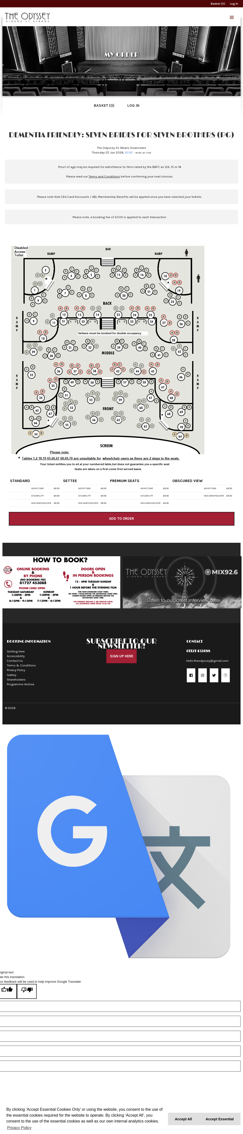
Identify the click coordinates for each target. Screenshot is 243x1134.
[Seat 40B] (139, 341)
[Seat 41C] (162, 348)
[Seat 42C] (185, 348)
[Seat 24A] (131, 308)
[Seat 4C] (71, 269)
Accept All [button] (183, 1119)
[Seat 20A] (117, 295)
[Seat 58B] (151, 381)
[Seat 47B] (167, 381)
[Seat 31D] (75, 348)
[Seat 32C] (92, 341)
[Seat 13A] (76, 308)
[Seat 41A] (152, 354)
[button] (231, 17)
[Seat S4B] (144, 321)
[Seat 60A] (135, 406)
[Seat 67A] (47, 407)
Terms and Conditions (104, 176)
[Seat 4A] (64, 277)
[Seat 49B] (78, 381)
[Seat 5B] (86, 271)
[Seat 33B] (32, 367)
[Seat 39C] (122, 341)
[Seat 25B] (153, 308)
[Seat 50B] (97, 381)
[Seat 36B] (61, 364)
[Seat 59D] (125, 395)
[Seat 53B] (92, 392)
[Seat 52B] (65, 403)
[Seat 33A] (26, 369)
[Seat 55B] (64, 418)
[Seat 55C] (70, 418)
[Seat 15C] (118, 267)
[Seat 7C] (68, 287)
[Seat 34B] (42, 391)
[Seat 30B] (48, 349)
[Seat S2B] (95, 321)
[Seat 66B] (38, 418)
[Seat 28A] (172, 332)
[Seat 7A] (59, 296)
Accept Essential (220, 1119)
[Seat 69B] (189, 407)
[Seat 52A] (64, 408)
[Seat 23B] (122, 308)
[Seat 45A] (151, 364)
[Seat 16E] (148, 275)
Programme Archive (20, 682)
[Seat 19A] (174, 282)
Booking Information (29, 639)
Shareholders (16, 677)
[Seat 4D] (76, 271)
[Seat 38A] (89, 371)
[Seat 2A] (37, 275)
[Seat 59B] (115, 393)
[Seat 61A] (151, 391)
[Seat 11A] (47, 321)
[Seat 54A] (30, 433)
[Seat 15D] (124, 270)
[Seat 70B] (188, 425)
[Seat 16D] (146, 270)
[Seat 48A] (170, 391)
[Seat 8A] (79, 294)
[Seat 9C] (35, 314)
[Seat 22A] (166, 300)
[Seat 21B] (146, 286)
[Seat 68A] (164, 406)
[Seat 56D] (101, 419)
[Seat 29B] (29, 346)
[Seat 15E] (125, 275)
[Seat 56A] (87, 417)
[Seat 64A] (174, 434)
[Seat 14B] (98, 308)
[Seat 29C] (35, 345)
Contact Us (15, 658)
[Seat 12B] (66, 308)
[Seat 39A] (113, 346)
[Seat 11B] (52, 315)
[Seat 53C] (97, 393)
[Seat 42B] (179, 346)
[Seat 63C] (148, 419)
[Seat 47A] (161, 380)
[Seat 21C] (152, 286)
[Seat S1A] (70, 321)
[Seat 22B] (169, 295)
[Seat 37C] (78, 365)
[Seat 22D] (179, 303)
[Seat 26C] (188, 323)
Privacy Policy (16, 668)
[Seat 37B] (71, 365)
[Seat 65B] (31, 407)
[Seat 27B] (169, 322)
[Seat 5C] (91, 267)
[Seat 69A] (184, 407)
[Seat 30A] (45, 356)
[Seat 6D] (45, 300)
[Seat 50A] (85, 381)
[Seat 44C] (141, 365)
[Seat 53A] (87, 395)
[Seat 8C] (89, 289)
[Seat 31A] (64, 347)
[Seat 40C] (144, 343)
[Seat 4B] (65, 271)
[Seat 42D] (185, 354)
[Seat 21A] (142, 291)
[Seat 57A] (118, 381)
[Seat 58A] (139, 381)
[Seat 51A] (60, 395)
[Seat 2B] (42, 275)
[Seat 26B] (185, 316)
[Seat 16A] (135, 275)
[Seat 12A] (60, 308)
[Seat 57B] (131, 381)
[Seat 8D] (91, 295)
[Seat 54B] (41, 433)
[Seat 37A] (69, 371)
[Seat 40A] (134, 343)
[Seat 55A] (60, 423)
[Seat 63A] (139, 425)
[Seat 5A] (85, 276)
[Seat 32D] (96, 346)
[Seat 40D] (145, 348)
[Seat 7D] (71, 292)
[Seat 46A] (183, 369)
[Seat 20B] (121, 288)
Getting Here (16, 649)
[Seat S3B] (124, 321)
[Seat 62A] (113, 418)
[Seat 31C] (73, 342)
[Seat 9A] (26, 320)
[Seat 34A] (36, 392)
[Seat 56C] (97, 413)
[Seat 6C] (43, 294)
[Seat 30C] (54, 349)
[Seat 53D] (97, 398)
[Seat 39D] (125, 346)
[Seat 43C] (119, 364)
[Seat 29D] (40, 348)
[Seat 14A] (92, 308)
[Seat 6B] (31, 298)
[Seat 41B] (156, 348)
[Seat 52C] (70, 401)
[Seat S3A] (119, 321)
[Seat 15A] (112, 275)
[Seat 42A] (173, 348)
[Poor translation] (25, 989)
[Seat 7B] (59, 291)
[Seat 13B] (82, 308)
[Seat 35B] (56, 379)
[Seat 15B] (113, 270)
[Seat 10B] (45, 332)
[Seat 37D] (80, 371)
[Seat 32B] (87, 341)
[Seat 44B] (135, 364)
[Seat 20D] (130, 294)
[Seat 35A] (49, 380)
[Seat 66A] (31, 418)
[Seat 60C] (144, 400)
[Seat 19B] (179, 282)
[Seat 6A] (32, 304)
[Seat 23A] (115, 308)
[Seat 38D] (100, 371)
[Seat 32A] (84, 346)
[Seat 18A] (170, 275)
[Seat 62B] (115, 413)
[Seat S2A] (90, 321)
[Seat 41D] (166, 354)
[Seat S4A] (139, 321)
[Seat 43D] (123, 369)
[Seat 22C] (178, 297)
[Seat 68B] (170, 407)
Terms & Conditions (21, 663)
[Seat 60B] (139, 401)
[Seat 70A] (185, 420)
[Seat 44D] (144, 371)
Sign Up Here (121, 654)
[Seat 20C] (126, 288)
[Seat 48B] (177, 393)
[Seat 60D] (146, 406)
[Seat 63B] (141, 419)
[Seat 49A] (65, 381)
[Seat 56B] (92, 413)
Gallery (11, 672)
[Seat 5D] (96, 270)
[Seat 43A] (112, 369)
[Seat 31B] (67, 342)
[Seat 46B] (188, 374)
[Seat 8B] (82, 288)
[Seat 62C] (121, 413)
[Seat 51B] (64, 389)
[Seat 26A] (179, 316)
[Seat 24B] (137, 308)
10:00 (129, 152)
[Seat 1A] (35, 283)
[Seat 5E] (97, 276)
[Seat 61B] (156, 400)
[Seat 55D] (74, 423)
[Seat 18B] (175, 275)
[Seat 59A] (114, 398)
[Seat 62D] (123, 418)
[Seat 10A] (39, 332)
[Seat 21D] (155, 292)
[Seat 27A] (163, 316)
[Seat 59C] (120, 392)
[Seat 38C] (97, 365)
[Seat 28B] (177, 332)
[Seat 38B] (91, 365)
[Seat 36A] (56, 364)
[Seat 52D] (75, 402)
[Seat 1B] (40, 283)
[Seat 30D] (58, 355)
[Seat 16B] (136, 270)
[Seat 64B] (186, 435)
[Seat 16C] (141, 267)
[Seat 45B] (157, 364)
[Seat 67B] (53, 407)
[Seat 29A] (26, 352)
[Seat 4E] (78, 276)
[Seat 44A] (131, 370)
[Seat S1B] (75, 321)
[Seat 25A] (147, 308)
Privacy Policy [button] (19, 1128)
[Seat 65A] (26, 407)
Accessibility (16, 654)
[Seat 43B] (114, 364)
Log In (234, 3)
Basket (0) (218, 3)
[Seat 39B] (117, 341)
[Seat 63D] (152, 426)
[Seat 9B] (29, 314)
